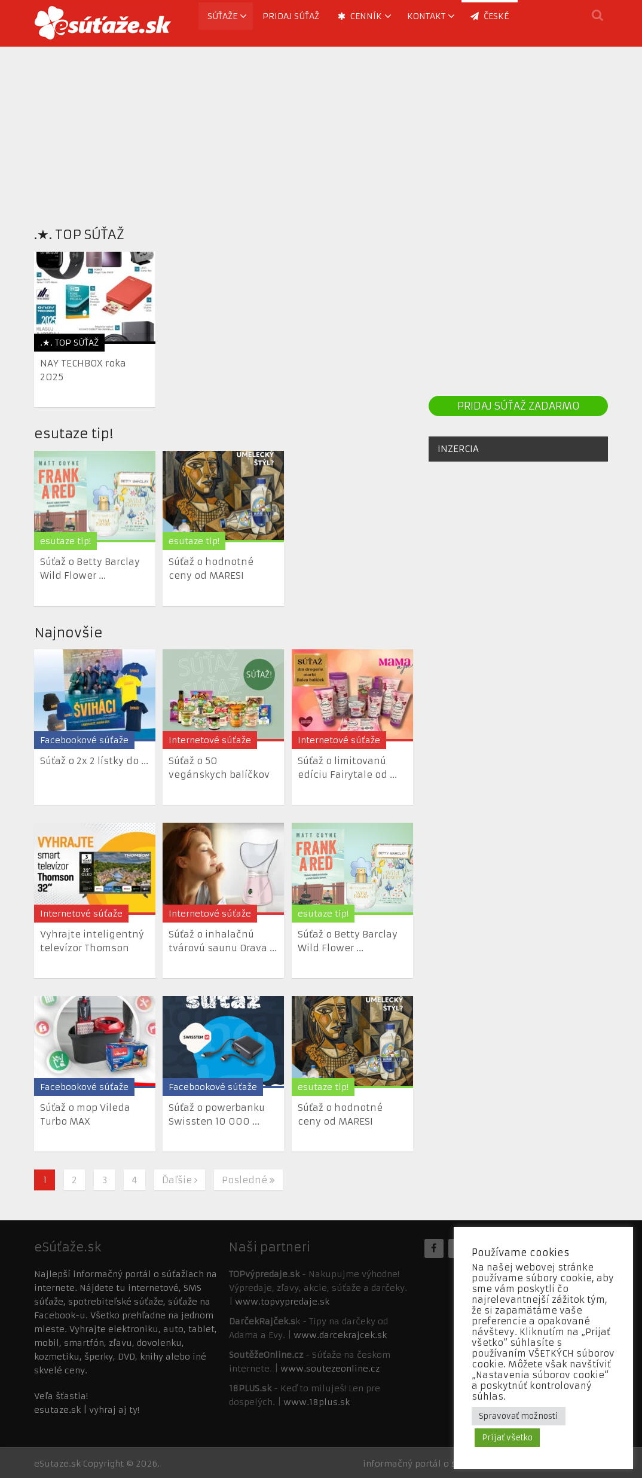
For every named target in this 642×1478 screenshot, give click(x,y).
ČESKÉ (489, 16)
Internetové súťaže (210, 740)
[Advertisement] (321, 130)
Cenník (360, 16)
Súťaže (222, 16)
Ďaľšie (179, 1180)
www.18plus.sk (316, 1402)
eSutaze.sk (57, 1463)
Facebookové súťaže (84, 740)
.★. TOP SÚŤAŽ (79, 235)
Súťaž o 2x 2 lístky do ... (94, 761)
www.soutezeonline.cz (330, 1368)
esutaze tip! (73, 434)
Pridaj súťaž (290, 16)
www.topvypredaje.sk (282, 1301)
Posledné (248, 1180)
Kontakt (426, 16)
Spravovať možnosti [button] (518, 1416)
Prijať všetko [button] (507, 1438)
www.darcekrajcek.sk (340, 1335)
